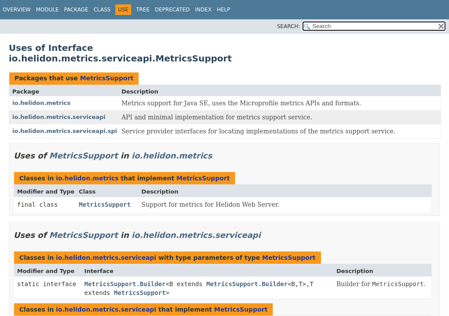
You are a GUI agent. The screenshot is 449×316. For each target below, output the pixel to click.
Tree (143, 10)
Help (223, 10)
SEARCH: (288, 26)
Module (47, 10)
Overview (17, 10)
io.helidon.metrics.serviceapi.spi (64, 131)
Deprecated (172, 10)
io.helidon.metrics (41, 103)
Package (76, 10)
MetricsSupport (106, 78)
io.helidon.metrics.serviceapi (59, 117)
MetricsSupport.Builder (124, 283)
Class (101, 10)
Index (203, 10)
